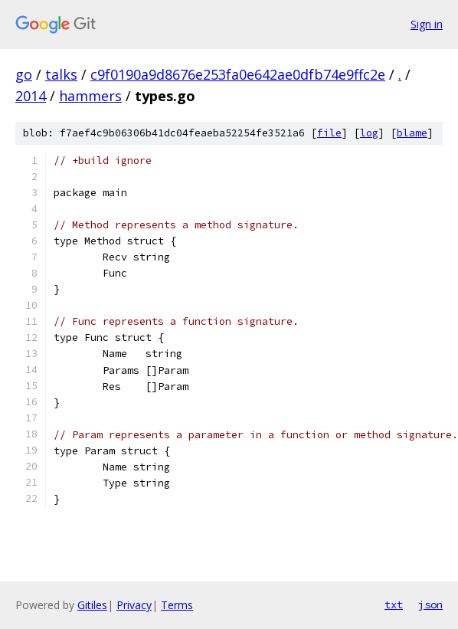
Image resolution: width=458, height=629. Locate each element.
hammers (90, 96)
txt (393, 604)
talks (61, 74)
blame (412, 132)
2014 (30, 96)
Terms (177, 605)
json (430, 604)
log (369, 132)
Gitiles (92, 605)
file (329, 132)
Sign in (427, 24)
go (23, 74)
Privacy (134, 605)
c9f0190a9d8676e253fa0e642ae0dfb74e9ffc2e (237, 74)
